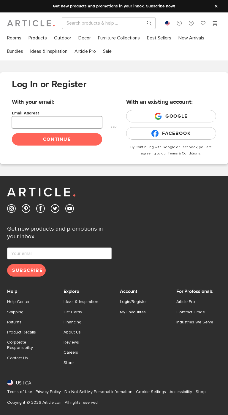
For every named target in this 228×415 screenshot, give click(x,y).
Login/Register (133, 302)
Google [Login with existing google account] (171, 116)
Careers (71, 352)
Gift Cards (73, 312)
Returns (14, 322)
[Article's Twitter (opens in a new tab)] (55, 209)
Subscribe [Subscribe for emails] (27, 270)
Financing (72, 322)
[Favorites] (203, 24)
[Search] (104, 23)
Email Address (25, 113)
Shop (201, 392)
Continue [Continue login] (57, 139)
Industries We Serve (194, 322)
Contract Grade (190, 312)
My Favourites (133, 312)
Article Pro (185, 302)
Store (69, 363)
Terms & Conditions (184, 153)
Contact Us (17, 358)
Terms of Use (19, 392)
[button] (179, 23)
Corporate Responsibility (20, 345)
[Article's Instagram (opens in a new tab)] (11, 209)
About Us (72, 332)
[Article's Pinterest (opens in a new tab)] (26, 209)
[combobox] (167, 23)
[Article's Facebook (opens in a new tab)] (40, 209)
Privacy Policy (48, 392)
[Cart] (215, 24)
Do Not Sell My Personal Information (98, 392)
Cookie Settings (151, 392)
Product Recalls (21, 332)
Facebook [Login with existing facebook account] (171, 133)
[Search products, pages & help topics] (147, 23)
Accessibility (181, 392)
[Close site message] (216, 6)
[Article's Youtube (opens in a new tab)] (69, 209)
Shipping (15, 312)
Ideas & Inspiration (81, 302)
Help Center (18, 302)
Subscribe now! (160, 6)
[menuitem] (14, 38)
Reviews (71, 342)
